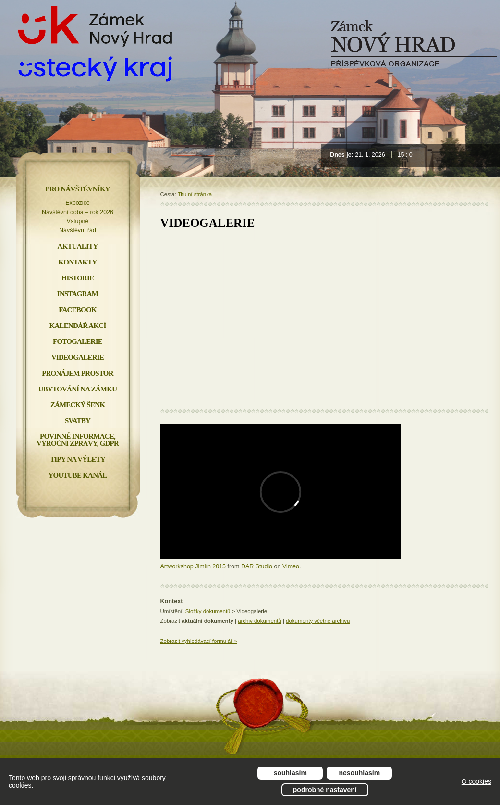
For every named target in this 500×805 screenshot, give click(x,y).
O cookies (476, 781)
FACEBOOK (78, 310)
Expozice (77, 203)
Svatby (77, 421)
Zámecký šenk (77, 405)
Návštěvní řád (77, 230)
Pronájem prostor (77, 373)
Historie (77, 278)
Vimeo (290, 566)
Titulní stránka (195, 194)
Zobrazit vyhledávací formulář (198, 641)
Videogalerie (77, 357)
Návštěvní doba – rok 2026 (77, 212)
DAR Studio (256, 566)
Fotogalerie (77, 341)
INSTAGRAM (77, 294)
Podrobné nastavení (325, 789)
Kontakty (77, 262)
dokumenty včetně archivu (318, 621)
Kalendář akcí (77, 325)
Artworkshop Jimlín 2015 (193, 566)
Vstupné (78, 221)
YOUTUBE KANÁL (77, 475)
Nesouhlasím (359, 773)
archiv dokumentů (259, 621)
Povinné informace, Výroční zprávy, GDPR (78, 439)
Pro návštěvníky (77, 189)
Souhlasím (290, 773)
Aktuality (78, 246)
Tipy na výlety (77, 459)
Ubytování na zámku (77, 389)
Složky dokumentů (208, 611)
